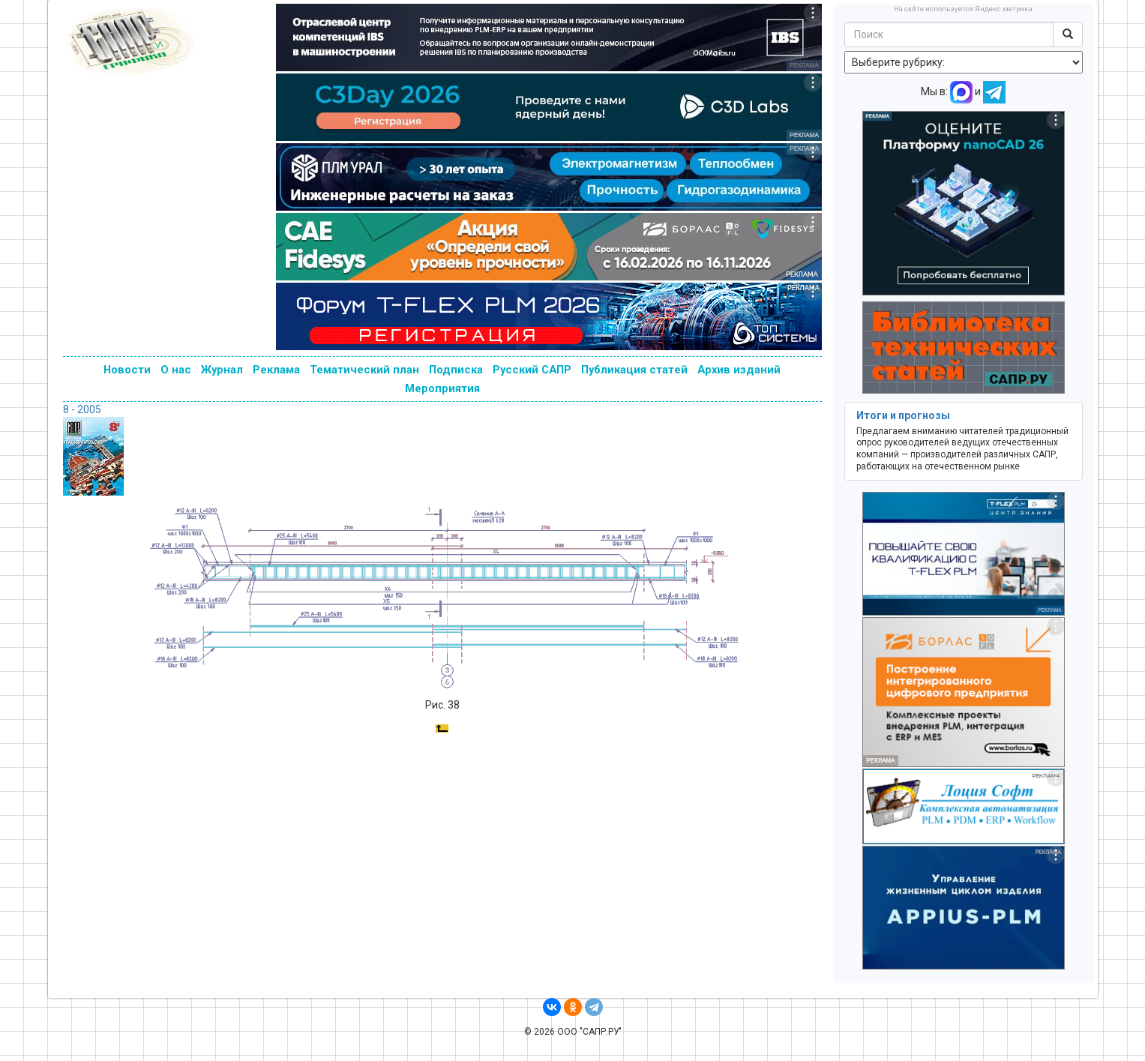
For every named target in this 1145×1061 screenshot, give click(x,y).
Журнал (222, 369)
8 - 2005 (82, 409)
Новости (127, 369)
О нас (175, 369)
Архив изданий (739, 369)
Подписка (456, 369)
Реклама (276, 369)
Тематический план (364, 369)
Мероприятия (442, 388)
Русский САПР (532, 369)
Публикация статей (634, 369)
